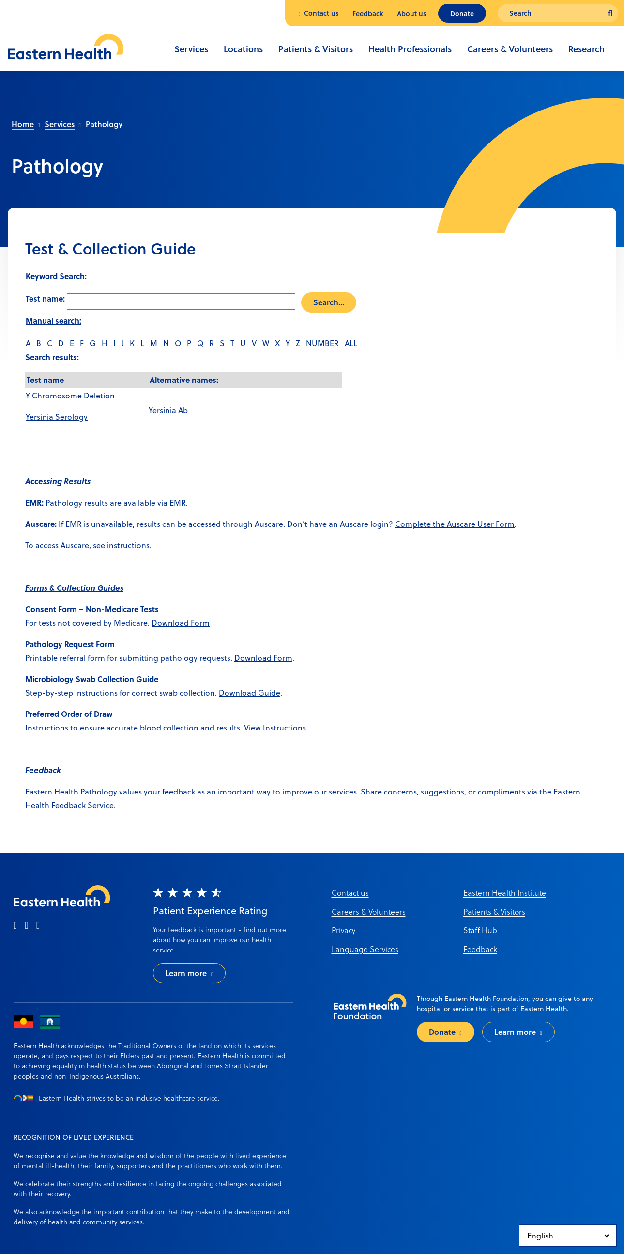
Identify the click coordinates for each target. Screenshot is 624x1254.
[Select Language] (567, 1235)
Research (586, 49)
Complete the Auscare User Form (455, 524)
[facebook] (15, 926)
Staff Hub (480, 930)
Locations (243, 49)
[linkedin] (38, 926)
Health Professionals (410, 49)
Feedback (367, 13)
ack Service (94, 805)
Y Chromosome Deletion (70, 395)
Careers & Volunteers (510, 49)
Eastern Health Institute (504, 892)
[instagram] (26, 926)
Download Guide (249, 692)
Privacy (343, 930)
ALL (351, 343)
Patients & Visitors (315, 49)
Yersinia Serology (57, 417)
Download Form (181, 623)
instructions (128, 545)
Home (23, 123)
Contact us (321, 13)
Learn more (186, 973)
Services (191, 49)
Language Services (365, 948)
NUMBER (322, 343)
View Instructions (276, 727)
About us (411, 13)
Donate (462, 13)
